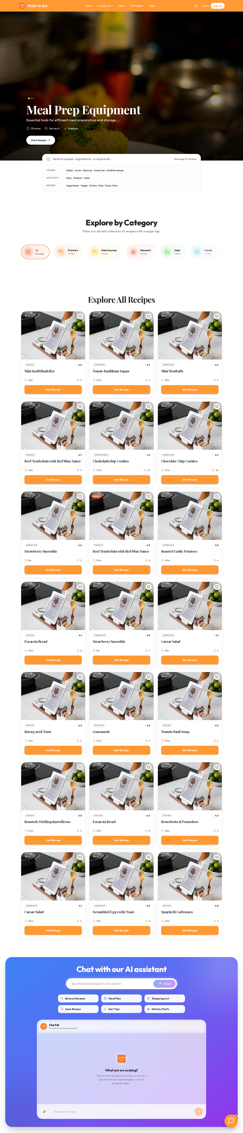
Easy (69, 178)
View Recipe (40, 140)
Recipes (136, 5)
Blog (152, 5)
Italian (69, 170)
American (99, 170)
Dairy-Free (111, 185)
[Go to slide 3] (123, 156)
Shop (122, 5)
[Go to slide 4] (126, 156)
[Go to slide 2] (120, 156)
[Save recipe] (80, 316)
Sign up (217, 5)
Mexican (87, 170)
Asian (78, 170)
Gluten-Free (96, 185)
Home (88, 5)
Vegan (84, 185)
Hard (87, 178)
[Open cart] (196, 5)
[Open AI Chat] (231, 1121)
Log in (205, 5)
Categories (105, 5)
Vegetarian (72, 185)
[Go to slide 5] (129, 156)
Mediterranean (115, 170)
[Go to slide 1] (115, 156)
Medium (77, 178)
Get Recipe (53, 389)
